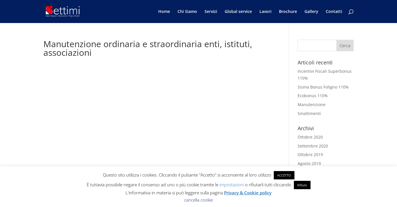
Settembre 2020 (313, 146)
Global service (238, 11)
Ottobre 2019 (310, 154)
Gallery (311, 11)
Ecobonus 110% (313, 95)
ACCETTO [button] (284, 175)
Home (164, 11)
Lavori (265, 11)
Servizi (211, 11)
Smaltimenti (309, 113)
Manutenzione (311, 104)
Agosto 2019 (309, 163)
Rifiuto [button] (302, 185)
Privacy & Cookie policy (247, 192)
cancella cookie (198, 200)
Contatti (334, 11)
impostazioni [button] (231, 184)
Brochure (288, 11)
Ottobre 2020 (310, 137)
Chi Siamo (187, 11)
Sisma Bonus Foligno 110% (323, 87)
